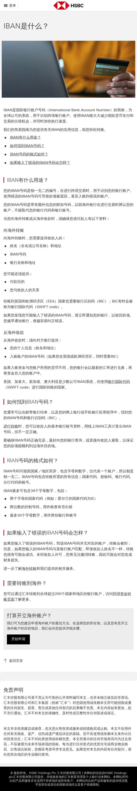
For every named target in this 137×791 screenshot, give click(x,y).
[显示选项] (10, 5)
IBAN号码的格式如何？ (29, 154)
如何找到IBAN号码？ (27, 146)
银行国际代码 (119, 381)
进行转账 (10, 426)
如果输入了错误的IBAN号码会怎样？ (40, 162)
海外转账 (29, 568)
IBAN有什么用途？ (25, 137)
